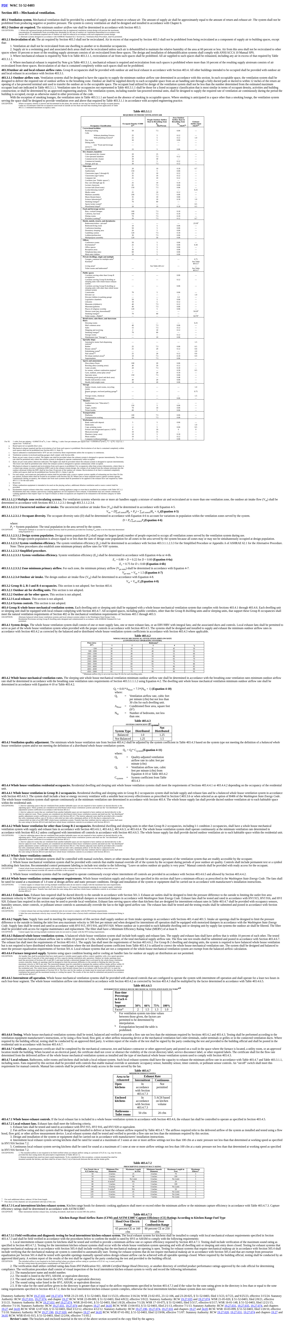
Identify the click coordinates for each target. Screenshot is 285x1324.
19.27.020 (61, 1312)
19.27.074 (57, 1295)
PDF (4, 5)
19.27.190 (141, 1309)
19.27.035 (186, 1299)
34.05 (109, 1305)
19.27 (65, 1299)
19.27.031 (39, 1295)
